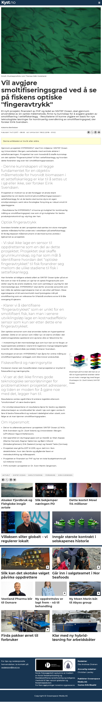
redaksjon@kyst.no (10, 667)
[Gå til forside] (8, 3)
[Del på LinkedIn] (95, 132)
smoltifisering (35, 475)
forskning (50, 475)
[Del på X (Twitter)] (92, 132)
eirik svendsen (65, 475)
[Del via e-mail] (99, 132)
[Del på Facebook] (88, 132)
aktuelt (6, 475)
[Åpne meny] (99, 2)
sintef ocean (19, 475)
